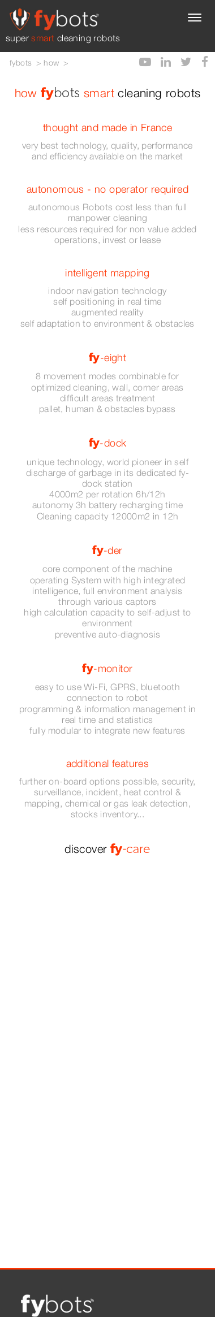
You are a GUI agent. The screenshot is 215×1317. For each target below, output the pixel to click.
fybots (21, 62)
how (51, 62)
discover (107, 849)
